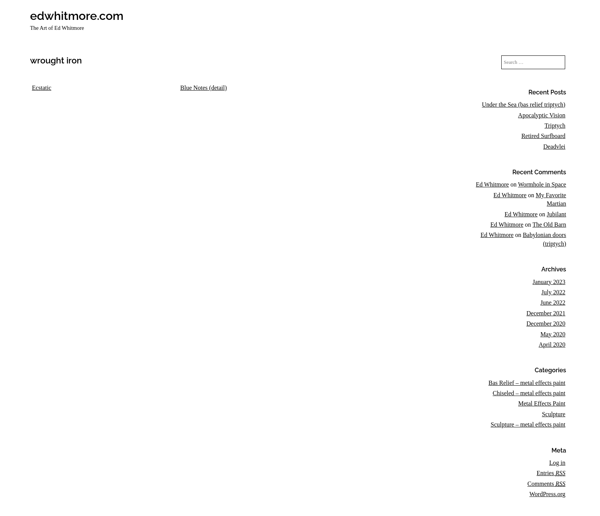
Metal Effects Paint (541, 403)
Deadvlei (554, 146)
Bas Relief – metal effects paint (526, 383)
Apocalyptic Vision (542, 115)
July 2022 (553, 292)
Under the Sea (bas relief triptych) (523, 104)
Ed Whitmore (492, 184)
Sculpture (553, 414)
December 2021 (546, 313)
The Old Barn (549, 224)
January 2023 (549, 282)
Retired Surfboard (543, 136)
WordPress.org (547, 494)
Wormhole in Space (542, 184)
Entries (550, 473)
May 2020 (552, 334)
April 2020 (552, 344)
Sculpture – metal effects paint (528, 424)
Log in (557, 462)
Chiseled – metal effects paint (529, 393)
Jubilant (556, 214)
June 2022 (552, 302)
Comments (546, 483)
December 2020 (546, 323)
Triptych (555, 125)
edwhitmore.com (76, 16)
